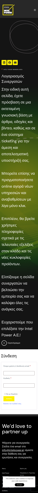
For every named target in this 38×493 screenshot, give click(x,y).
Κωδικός (11, 378)
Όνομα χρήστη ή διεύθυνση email (19, 365)
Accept (19, 485)
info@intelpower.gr (13, 450)
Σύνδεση (9, 399)
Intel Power (5, 473)
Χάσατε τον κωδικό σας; (12, 403)
